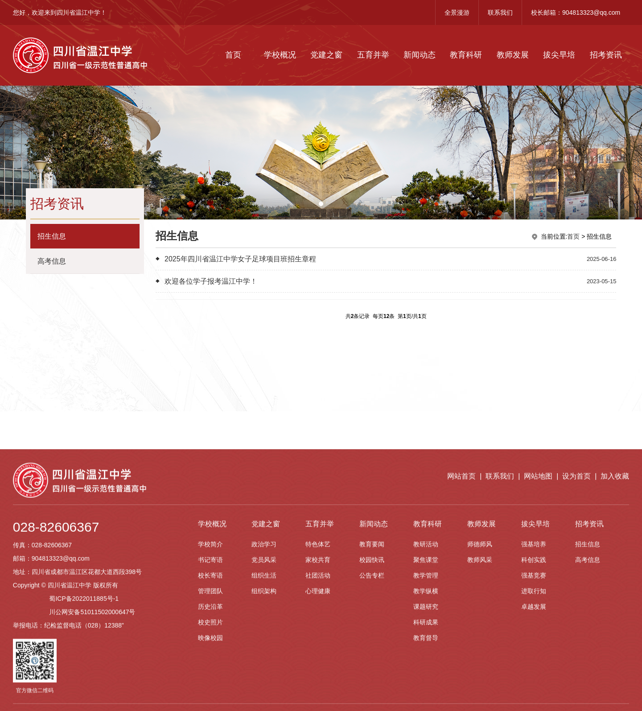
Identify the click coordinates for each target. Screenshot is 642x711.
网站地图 (538, 594)
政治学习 (263, 662)
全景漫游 (456, 12)
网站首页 (461, 594)
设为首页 (576, 594)
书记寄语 (210, 678)
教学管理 (425, 693)
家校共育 (317, 678)
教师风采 (479, 678)
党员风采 (263, 678)
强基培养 (533, 662)
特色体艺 (317, 662)
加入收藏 (615, 594)
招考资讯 (606, 54)
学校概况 (280, 54)
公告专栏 (371, 693)
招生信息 (587, 662)
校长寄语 (210, 693)
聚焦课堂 (425, 678)
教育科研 (466, 54)
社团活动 (317, 693)
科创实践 (533, 678)
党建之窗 (326, 54)
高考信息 (587, 678)
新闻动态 (419, 54)
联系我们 (500, 12)
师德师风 (479, 662)
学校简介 (210, 662)
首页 (233, 54)
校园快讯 (371, 678)
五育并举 (373, 54)
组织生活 (263, 693)
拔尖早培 (559, 54)
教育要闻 (371, 662)
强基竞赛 (533, 693)
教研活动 (425, 662)
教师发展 (513, 54)
